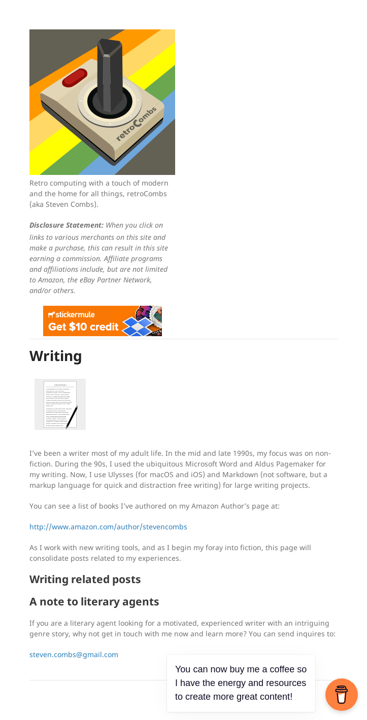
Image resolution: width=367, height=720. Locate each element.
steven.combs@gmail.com (73, 654)
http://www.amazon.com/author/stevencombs (108, 526)
